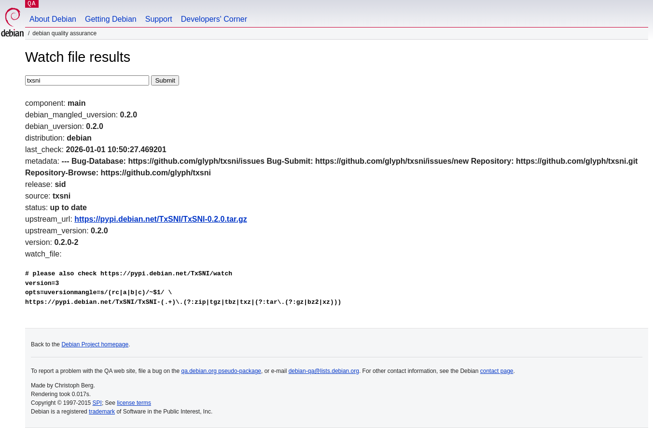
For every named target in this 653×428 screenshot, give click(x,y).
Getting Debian (111, 19)
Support (158, 19)
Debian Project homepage (94, 344)
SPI (97, 402)
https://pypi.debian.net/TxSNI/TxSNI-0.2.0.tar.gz (160, 219)
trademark (102, 411)
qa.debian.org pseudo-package (221, 371)
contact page (497, 371)
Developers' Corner (214, 19)
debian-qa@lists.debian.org (324, 371)
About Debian (52, 19)
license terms (134, 402)
